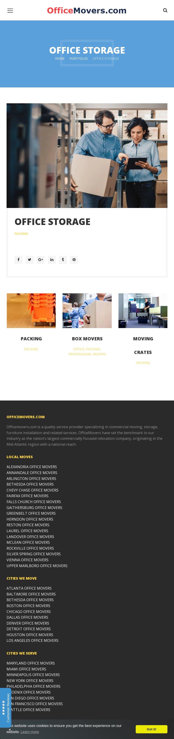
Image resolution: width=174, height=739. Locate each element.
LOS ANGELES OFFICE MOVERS (32, 640)
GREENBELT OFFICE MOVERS (31, 513)
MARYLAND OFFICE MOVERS (31, 663)
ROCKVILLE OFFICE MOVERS (30, 548)
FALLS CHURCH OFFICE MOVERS (34, 501)
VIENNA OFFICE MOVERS (27, 559)
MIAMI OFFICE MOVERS (26, 669)
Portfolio (79, 58)
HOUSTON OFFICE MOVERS (30, 634)
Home (60, 58)
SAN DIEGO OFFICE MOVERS (30, 698)
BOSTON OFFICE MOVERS (28, 605)
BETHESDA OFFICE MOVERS (30, 484)
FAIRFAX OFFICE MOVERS (27, 495)
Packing (31, 339)
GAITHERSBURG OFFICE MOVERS (34, 507)
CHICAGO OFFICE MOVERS (29, 611)
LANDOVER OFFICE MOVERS (30, 536)
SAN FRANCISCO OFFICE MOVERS (35, 703)
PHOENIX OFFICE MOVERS (29, 692)
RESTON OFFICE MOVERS (28, 524)
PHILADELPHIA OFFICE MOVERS (33, 686)
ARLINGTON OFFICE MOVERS (31, 478)
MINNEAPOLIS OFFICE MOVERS (33, 674)
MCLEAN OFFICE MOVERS (28, 542)
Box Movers (87, 339)
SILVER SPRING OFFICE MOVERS (34, 553)
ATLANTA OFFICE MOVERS (29, 588)
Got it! (151, 729)
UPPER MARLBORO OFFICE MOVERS (37, 565)
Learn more (30, 732)
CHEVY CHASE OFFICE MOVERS (32, 490)
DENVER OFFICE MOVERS (28, 623)
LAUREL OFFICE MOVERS (27, 530)
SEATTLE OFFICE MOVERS (28, 709)
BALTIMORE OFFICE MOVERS (31, 594)
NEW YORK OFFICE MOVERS (30, 680)
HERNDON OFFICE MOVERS (30, 519)
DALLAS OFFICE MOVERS (27, 617)
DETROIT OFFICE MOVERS (29, 628)
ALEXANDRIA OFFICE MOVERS (32, 466)
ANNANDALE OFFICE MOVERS (32, 472)
